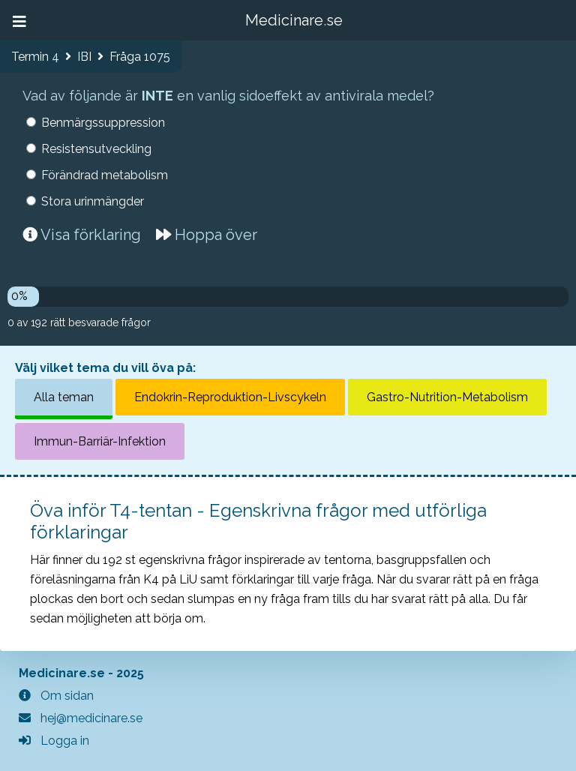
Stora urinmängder (92, 201)
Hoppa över (206, 235)
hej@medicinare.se (80, 718)
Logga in (54, 741)
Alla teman (64, 397)
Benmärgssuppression (103, 123)
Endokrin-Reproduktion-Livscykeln (230, 397)
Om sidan (56, 695)
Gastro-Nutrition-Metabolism (447, 397)
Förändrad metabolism (104, 175)
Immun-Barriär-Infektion (100, 441)
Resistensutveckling (96, 149)
